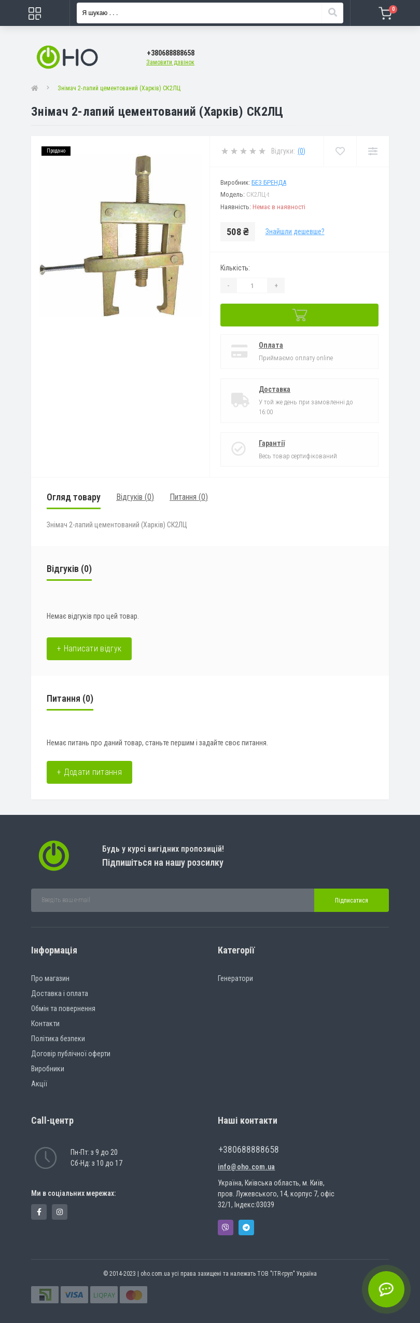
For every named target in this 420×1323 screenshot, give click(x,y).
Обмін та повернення (63, 1008)
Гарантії (272, 443)
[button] (170, 53)
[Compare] (372, 151)
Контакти (45, 1023)
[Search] (332, 13)
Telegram (246, 1227)
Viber (225, 1227)
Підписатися (351, 900)
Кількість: (235, 268)
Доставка (274, 389)
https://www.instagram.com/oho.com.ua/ (60, 1212)
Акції (39, 1084)
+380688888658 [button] (248, 1149)
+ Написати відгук (89, 648)
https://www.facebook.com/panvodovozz (39, 1212)
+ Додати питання (89, 772)
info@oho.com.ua (246, 1167)
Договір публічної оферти (70, 1053)
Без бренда (268, 182)
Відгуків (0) (135, 497)
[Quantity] (252, 285)
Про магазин (50, 978)
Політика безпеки (58, 1038)
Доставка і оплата (59, 993)
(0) (301, 151)
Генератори (235, 978)
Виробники (47, 1069)
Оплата (271, 345)
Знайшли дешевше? (295, 231)
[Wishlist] (340, 151)
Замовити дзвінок (170, 62)
